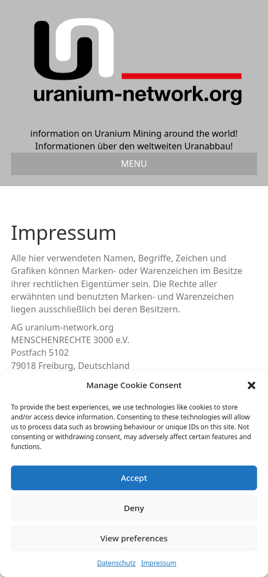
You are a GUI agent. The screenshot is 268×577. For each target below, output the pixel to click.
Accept (134, 477)
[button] (251, 385)
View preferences (134, 538)
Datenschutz (116, 563)
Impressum (158, 563)
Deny (134, 507)
